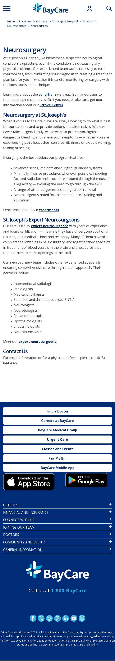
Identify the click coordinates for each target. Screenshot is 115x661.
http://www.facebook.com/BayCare (33, 618)
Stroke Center (51, 105)
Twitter (41, 618)
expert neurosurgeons (49, 226)
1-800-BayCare (69, 590)
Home (11, 21)
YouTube (73, 618)
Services (87, 21)
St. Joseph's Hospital (65, 21)
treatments (49, 210)
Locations (25, 21)
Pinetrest (57, 618)
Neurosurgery (40, 26)
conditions (47, 94)
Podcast (82, 618)
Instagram (49, 618)
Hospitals (42, 21)
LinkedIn (65, 618)
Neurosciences (16, 26)
